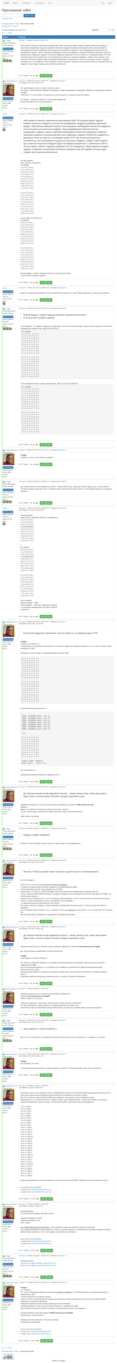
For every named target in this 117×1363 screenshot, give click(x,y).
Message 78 (22, 40)
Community (40, 3)
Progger (8, 41)
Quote (49, 75)
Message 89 (22, 828)
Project (15, 3)
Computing (27, 3)
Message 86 (22, 622)
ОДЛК (6, 3)
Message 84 (22, 481)
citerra (5, 114)
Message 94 (22, 1020)
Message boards (8, 24)
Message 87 (22, 787)
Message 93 (22, 988)
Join (102, 3)
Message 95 (22, 1054)
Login (110, 3)
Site (50, 3)
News (17, 24)
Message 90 (22, 860)
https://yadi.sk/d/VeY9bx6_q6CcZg (39, 1192)
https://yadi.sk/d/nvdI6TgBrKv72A (39, 1189)
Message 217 (23, 1204)
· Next (10, 33)
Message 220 (23, 1255)
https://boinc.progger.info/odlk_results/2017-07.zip (38, 1265)
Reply (42, 75)
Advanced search (7, 18)
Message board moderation (10, 26)
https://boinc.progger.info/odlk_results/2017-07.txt (38, 1263)
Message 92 (22, 927)
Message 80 (22, 114)
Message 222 (23, 1282)
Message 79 (22, 81)
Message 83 (22, 450)
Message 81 (22, 288)
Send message (8, 49)
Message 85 (22, 508)
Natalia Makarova (11, 81)
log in (24, 30)
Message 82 (22, 308)
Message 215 (23, 1086)
